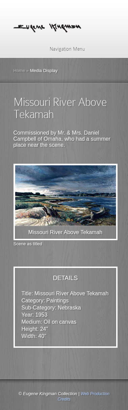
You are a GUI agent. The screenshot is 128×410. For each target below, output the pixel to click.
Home (19, 70)
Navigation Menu (63, 49)
